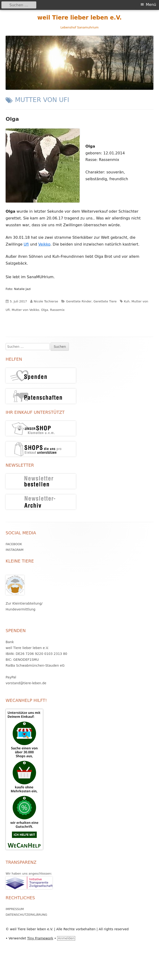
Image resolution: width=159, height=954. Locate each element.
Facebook (14, 544)
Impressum (15, 909)
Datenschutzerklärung (26, 914)
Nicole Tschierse (46, 301)
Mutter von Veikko (25, 310)
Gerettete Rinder (79, 301)
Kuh (126, 301)
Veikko (44, 244)
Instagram (14, 549)
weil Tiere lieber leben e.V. (79, 17)
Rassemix (57, 310)
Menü (151, 4)
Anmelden (66, 938)
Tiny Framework (40, 938)
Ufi (26, 244)
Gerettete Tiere (105, 301)
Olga (12, 119)
